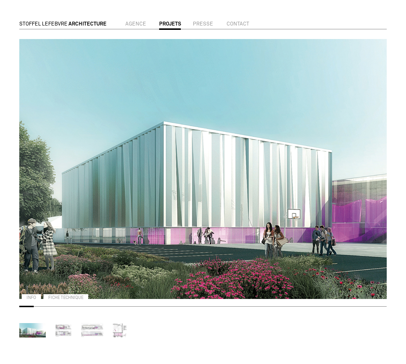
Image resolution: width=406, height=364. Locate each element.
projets (170, 24)
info (31, 298)
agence (135, 24)
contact (238, 24)
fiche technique (65, 298)
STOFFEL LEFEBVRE (63, 24)
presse (203, 24)
